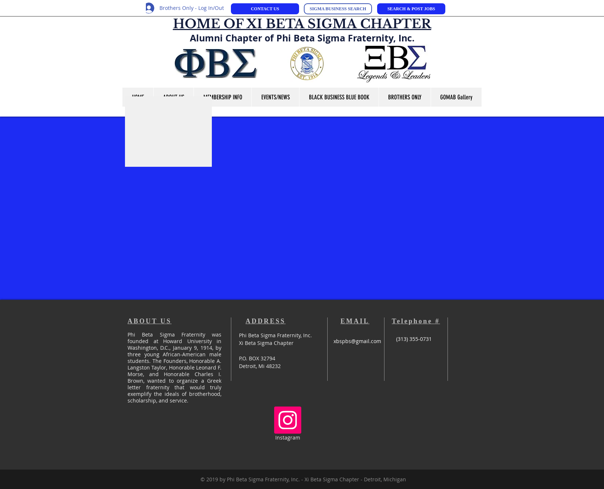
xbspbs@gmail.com (357, 341)
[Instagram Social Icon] (287, 420)
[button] (275, 97)
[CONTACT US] (265, 8)
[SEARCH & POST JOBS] (411, 8)
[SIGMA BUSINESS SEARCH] (338, 8)
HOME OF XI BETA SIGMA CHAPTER (302, 24)
